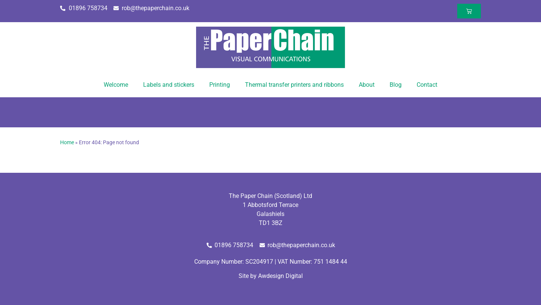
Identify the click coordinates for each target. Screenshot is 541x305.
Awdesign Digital (280, 275)
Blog (396, 84)
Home (67, 142)
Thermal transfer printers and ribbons (294, 84)
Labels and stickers (168, 84)
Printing (219, 84)
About (367, 84)
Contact (427, 84)
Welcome (116, 84)
